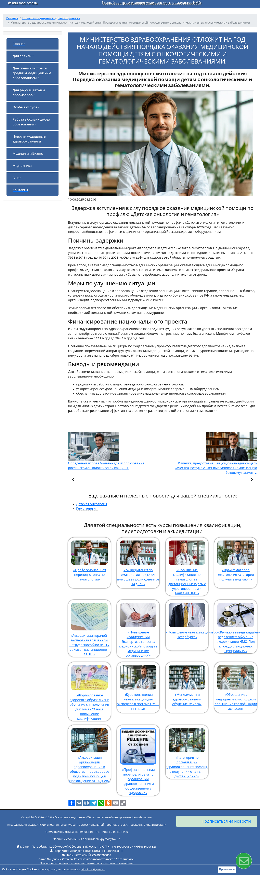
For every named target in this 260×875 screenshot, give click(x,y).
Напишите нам (77, 855)
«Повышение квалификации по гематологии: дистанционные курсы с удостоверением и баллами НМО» (187, 566)
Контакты (20, 190)
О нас (17, 178)
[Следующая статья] (251, 480)
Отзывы (67, 859)
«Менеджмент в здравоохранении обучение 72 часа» (187, 684)
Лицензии (54, 859)
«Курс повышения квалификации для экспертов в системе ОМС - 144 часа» (138, 686)
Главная (19, 44)
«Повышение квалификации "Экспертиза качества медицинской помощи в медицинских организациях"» (138, 628)
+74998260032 (101, 855)
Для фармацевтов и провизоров (29, 93)
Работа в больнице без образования (31, 122)
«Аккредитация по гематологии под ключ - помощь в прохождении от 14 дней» (138, 561)
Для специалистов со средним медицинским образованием (32, 73)
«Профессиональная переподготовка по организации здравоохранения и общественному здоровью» (138, 760)
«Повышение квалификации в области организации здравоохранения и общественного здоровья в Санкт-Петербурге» (187, 619)
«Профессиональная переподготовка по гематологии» (89, 559)
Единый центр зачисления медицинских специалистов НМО (151, 2)
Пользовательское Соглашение (111, 859)
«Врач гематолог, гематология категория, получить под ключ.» (235, 559)
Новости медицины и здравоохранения (29, 139)
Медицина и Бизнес (28, 153)
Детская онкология (91, 504)
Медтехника (22, 165)
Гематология (87, 508)
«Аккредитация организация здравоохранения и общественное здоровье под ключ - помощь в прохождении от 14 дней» (89, 753)
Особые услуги (25, 107)
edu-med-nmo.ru (22, 3)
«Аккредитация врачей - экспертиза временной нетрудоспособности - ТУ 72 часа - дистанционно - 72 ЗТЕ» (89, 628)
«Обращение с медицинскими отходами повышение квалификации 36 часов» (235, 686)
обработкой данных (93, 869)
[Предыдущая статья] (73, 480)
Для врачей (22, 56)
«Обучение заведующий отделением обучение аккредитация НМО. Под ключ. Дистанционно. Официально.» (235, 626)
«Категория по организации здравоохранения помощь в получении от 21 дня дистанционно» (187, 751)
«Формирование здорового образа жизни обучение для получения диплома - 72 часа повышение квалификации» (89, 691)
